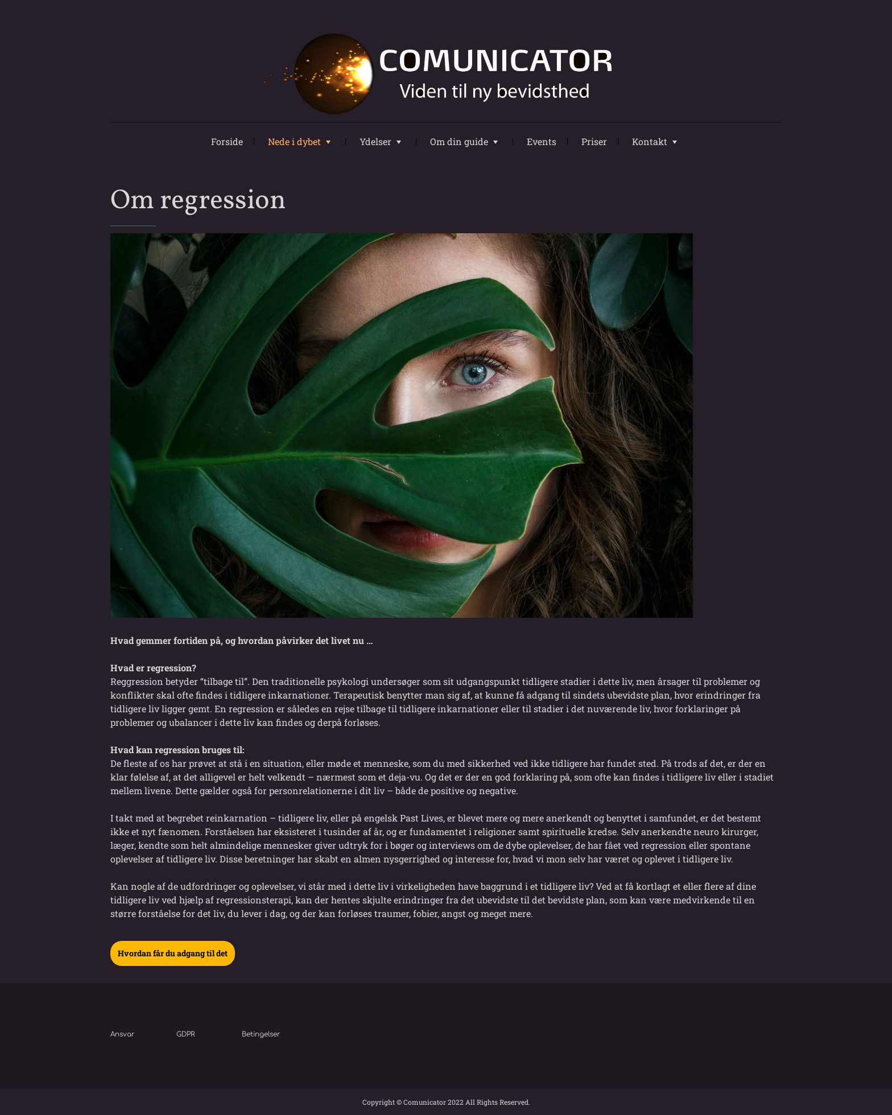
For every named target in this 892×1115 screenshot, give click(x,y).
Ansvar (122, 1034)
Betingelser (261, 1034)
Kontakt (649, 141)
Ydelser (375, 141)
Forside (227, 141)
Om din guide (459, 141)
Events (541, 141)
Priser (594, 141)
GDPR (185, 1034)
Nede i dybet (294, 141)
